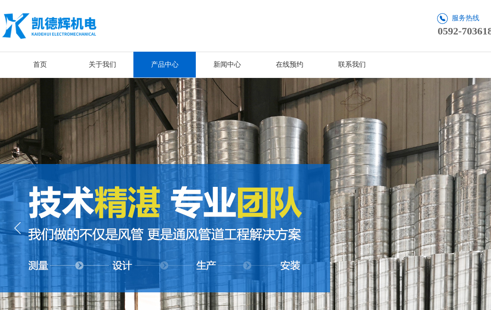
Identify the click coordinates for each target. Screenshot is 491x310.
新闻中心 (227, 64)
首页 (40, 64)
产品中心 (165, 64)
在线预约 (289, 64)
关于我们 (102, 64)
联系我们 (352, 64)
